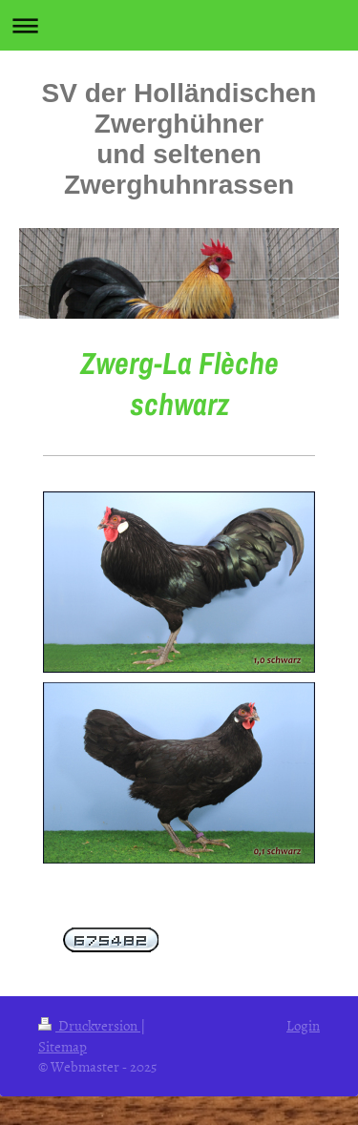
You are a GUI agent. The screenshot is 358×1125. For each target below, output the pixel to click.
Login (303, 1025)
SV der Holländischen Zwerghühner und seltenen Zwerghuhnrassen (179, 138)
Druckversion (89, 1025)
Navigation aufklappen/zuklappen (179, 25)
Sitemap (62, 1046)
